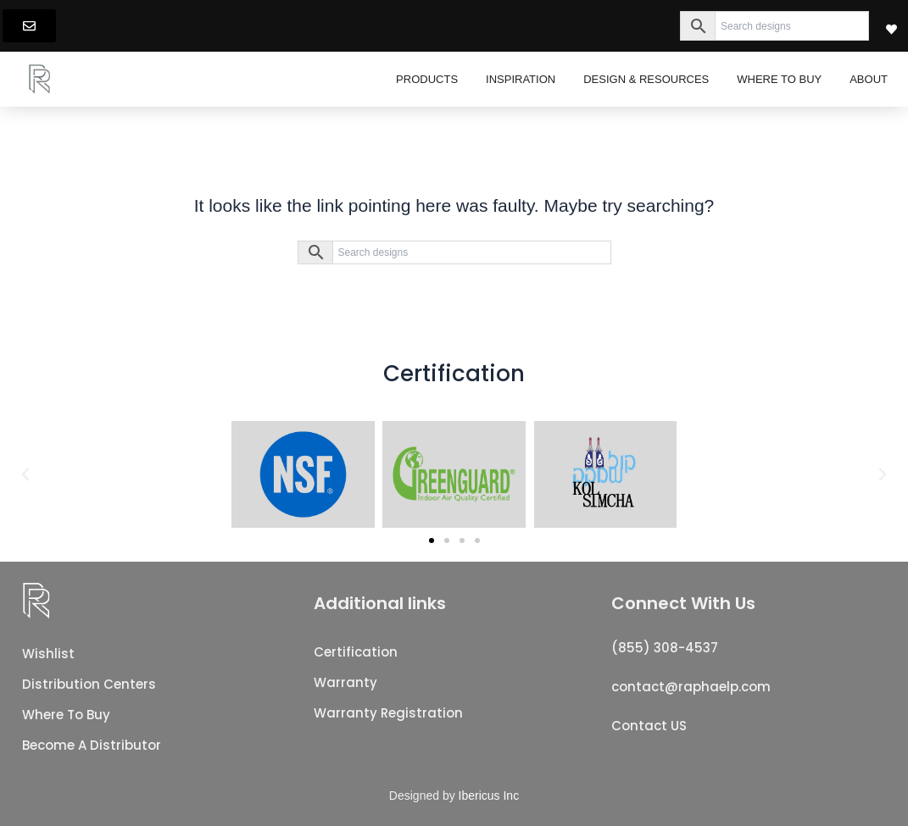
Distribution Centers (89, 684)
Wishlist (48, 653)
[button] (25, 474)
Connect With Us (683, 603)
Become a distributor (91, 745)
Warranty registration (388, 713)
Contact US (649, 726)
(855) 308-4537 (664, 648)
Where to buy (66, 714)
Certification (356, 652)
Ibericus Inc (489, 795)
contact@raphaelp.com (691, 687)
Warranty (345, 682)
